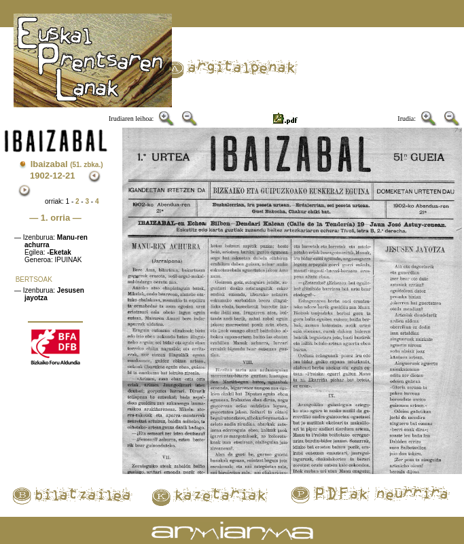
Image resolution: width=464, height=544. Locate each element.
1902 (40, 175)
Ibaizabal (67, 164)
